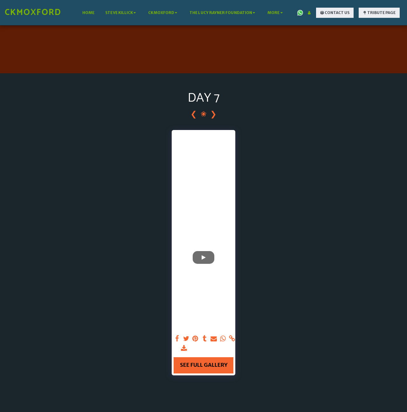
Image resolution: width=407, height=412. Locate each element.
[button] (121, 13)
